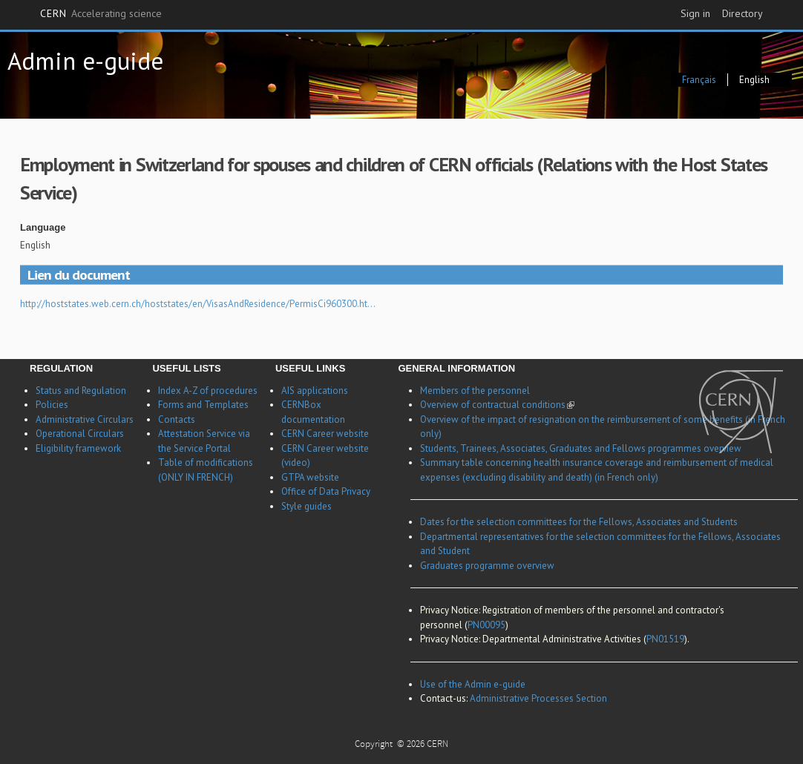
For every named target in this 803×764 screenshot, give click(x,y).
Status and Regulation (81, 390)
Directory (742, 13)
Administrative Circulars (85, 419)
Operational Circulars (80, 433)
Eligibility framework (78, 448)
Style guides (306, 506)
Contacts (176, 419)
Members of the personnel (475, 390)
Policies (52, 404)
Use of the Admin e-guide (472, 684)
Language (42, 227)
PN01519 (665, 639)
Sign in (695, 13)
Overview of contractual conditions (497, 404)
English (754, 79)
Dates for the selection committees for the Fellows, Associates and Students (579, 522)
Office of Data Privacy (325, 491)
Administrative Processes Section (538, 698)
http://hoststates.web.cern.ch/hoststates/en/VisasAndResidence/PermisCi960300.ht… (198, 303)
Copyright (375, 745)
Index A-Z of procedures (208, 390)
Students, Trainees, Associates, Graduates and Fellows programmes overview (580, 448)
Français (699, 79)
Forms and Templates (203, 404)
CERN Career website (325, 433)
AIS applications (314, 390)
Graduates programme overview (487, 565)
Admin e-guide (85, 60)
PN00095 (486, 625)
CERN (101, 14)
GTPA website (310, 477)
